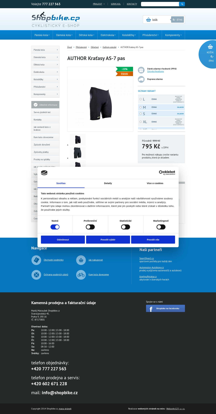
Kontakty (132, 4)
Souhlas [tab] (61, 183)
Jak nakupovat (96, 259)
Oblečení (95, 47)
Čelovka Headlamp (155, 71)
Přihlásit (97, 4)
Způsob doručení (42, 144)
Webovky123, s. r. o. (175, 408)
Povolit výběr (108, 239)
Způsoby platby (41, 152)
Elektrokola (46, 72)
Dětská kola (46, 64)
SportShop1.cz (146, 258)
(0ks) (206, 56)
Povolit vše (153, 239)
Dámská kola (46, 57)
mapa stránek (65, 408)
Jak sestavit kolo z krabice (42, 128)
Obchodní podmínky (54, 259)
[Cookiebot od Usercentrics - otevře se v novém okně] (161, 172)
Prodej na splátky (42, 159)
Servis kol (116, 4)
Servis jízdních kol (42, 112)
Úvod (69, 47)
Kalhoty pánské (109, 47)
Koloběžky (46, 79)
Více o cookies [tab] (155, 183)
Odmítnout (63, 239)
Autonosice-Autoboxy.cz (151, 267)
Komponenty (46, 94)
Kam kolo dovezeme (43, 137)
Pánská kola (46, 49)
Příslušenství (46, 86)
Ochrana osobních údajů (56, 274)
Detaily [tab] (108, 183)
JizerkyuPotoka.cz (148, 276)
